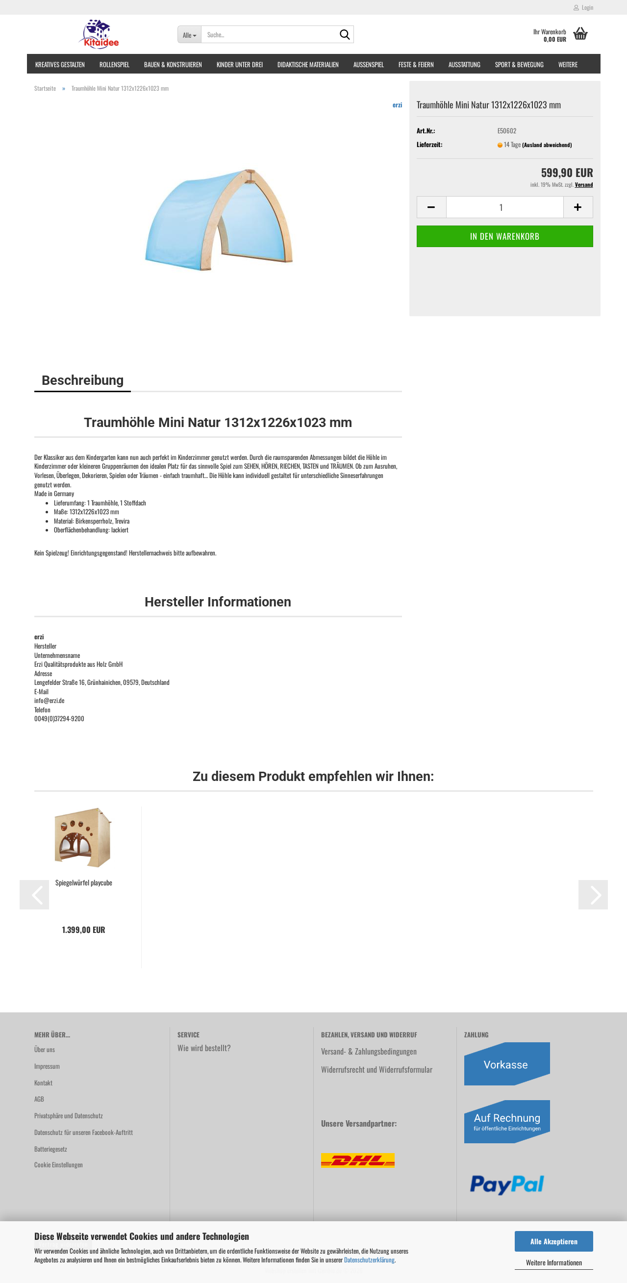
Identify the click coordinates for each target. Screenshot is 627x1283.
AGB (39, 1099)
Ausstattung (464, 64)
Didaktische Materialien (308, 64)
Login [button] (583, 7)
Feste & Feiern (416, 64)
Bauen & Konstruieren (173, 64)
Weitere (567, 64)
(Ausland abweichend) (547, 145)
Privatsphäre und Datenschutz (68, 1115)
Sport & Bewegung (519, 64)
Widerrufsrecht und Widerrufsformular (376, 1069)
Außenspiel (368, 64)
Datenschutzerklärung (369, 1259)
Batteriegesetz (50, 1149)
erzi (397, 104)
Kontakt (43, 1082)
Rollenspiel (114, 64)
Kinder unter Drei (240, 64)
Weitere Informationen (554, 1262)
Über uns (44, 1049)
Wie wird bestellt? (204, 1048)
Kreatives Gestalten (60, 64)
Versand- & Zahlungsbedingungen (369, 1051)
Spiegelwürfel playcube (83, 882)
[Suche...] (189, 34)
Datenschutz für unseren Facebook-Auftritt (83, 1132)
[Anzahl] (505, 207)
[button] (431, 207)
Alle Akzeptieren (553, 1241)
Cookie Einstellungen (58, 1164)
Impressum (47, 1066)
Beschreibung (83, 380)
